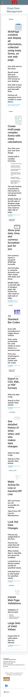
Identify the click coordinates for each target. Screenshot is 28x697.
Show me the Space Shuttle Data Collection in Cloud (14, 105)
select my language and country (13, 301)
